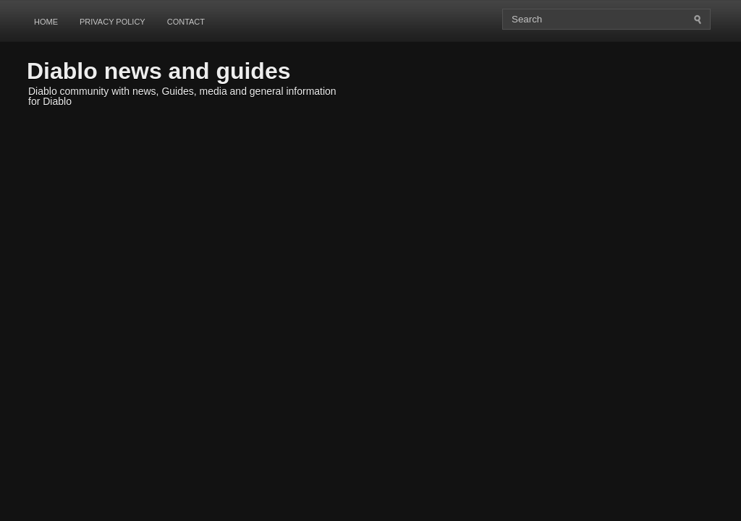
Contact (186, 21)
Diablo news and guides (159, 71)
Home (46, 21)
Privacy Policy (112, 21)
